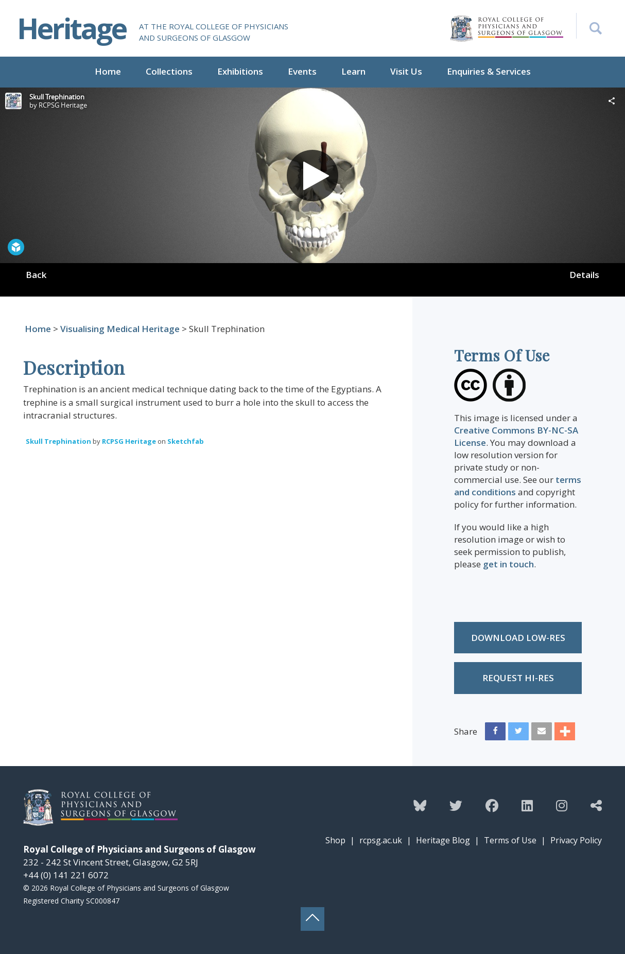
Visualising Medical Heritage (120, 329)
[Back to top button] (312, 919)
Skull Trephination (58, 441)
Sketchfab (185, 441)
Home (108, 71)
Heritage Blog (443, 840)
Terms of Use (510, 840)
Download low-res (518, 638)
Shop (335, 840)
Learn (353, 71)
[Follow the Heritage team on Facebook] (491, 805)
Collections (169, 71)
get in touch (508, 564)
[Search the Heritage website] (589, 26)
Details (584, 275)
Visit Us (406, 71)
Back (36, 275)
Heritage (71, 28)
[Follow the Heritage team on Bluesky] (419, 805)
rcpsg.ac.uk (380, 840)
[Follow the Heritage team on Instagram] (561, 805)
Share (465, 731)
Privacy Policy (576, 840)
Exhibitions (240, 71)
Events (302, 71)
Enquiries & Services (489, 71)
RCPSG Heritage (129, 441)
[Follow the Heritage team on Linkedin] (527, 805)
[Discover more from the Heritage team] (596, 805)
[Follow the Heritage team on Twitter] (455, 805)
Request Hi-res (518, 678)
